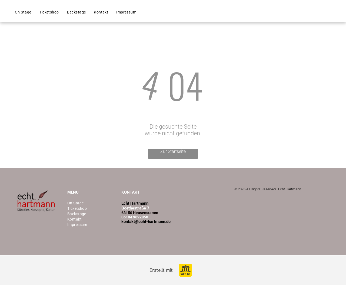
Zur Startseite (173, 151)
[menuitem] (23, 12)
